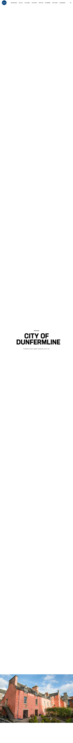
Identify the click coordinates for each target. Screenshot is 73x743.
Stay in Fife (34, 2)
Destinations (14, 2)
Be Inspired (48, 2)
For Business (63, 2)
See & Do (21, 2)
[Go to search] (70, 2)
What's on (41, 2)
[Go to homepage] (4, 2)
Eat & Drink (27, 2)
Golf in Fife (55, 2)
